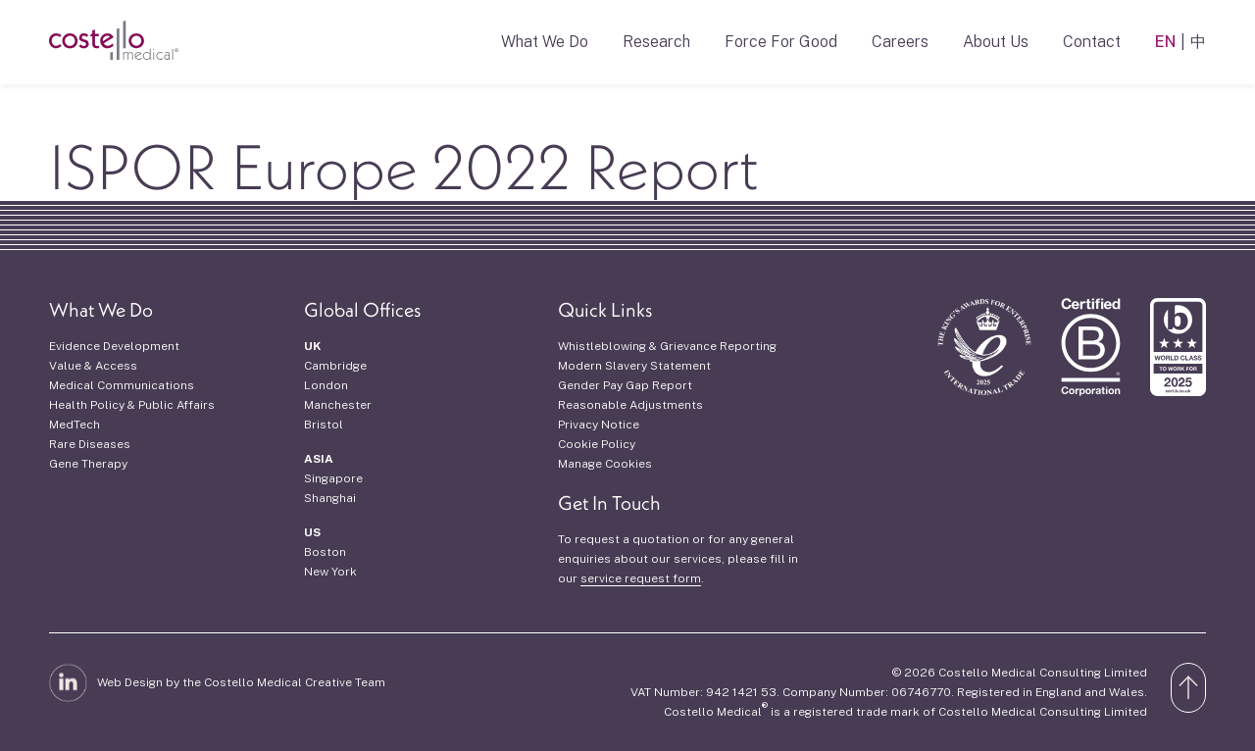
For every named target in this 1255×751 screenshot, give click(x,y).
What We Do (544, 41)
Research (656, 41)
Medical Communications (121, 385)
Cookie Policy (596, 444)
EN (1165, 41)
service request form (640, 578)
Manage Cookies (605, 464)
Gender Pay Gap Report (625, 385)
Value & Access (93, 366)
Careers (900, 41)
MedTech (74, 424)
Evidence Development (114, 346)
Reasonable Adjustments (630, 405)
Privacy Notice (598, 424)
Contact (1092, 41)
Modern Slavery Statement (634, 366)
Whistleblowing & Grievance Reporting (667, 346)
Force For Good (781, 41)
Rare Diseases (89, 444)
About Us (996, 41)
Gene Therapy (88, 464)
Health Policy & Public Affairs (132, 405)
